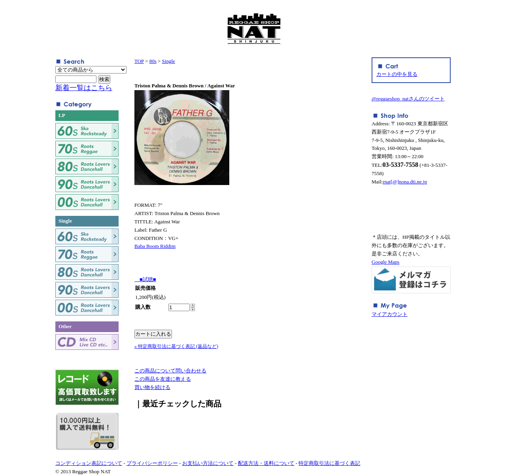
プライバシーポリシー (152, 463)
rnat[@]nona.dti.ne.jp (405, 182)
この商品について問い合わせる (170, 371)
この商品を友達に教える (162, 379)
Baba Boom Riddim (155, 246)
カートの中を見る (396, 74)
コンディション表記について (88, 463)
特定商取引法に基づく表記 (329, 463)
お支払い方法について (208, 463)
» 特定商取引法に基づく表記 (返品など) (176, 346)
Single (168, 61)
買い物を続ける (152, 387)
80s (153, 61)
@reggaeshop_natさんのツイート (408, 99)
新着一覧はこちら (83, 88)
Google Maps (385, 262)
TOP (139, 61)
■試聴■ (145, 279)
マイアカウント (390, 314)
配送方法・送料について (266, 463)
